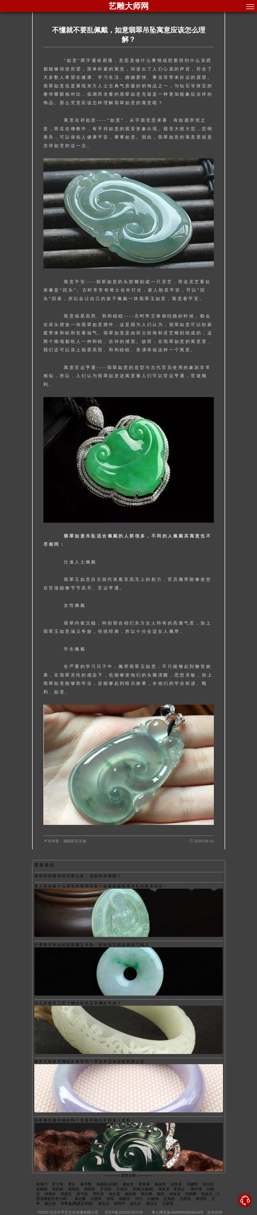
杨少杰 (50, 1203)
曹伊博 (196, 1189)
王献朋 (167, 1203)
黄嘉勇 (144, 1184)
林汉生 (208, 1184)
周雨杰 (73, 1189)
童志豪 (80, 1199)
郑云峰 (146, 1194)
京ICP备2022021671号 (124, 1212)
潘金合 (128, 1184)
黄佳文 (151, 1203)
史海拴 (169, 1199)
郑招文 (66, 1194)
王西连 (185, 1199)
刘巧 (139, 1199)
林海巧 (41, 1184)
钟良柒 (175, 1194)
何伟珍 (50, 1194)
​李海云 (179, 1189)
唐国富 (89, 1189)
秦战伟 (160, 1184)
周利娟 (57, 1189)
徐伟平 (119, 1203)
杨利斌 (130, 1194)
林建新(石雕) (107, 1184)
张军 (110, 1199)
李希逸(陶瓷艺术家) (77, 1203)
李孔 (72, 1184)
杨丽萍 (124, 1199)
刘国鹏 (190, 1194)
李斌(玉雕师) (143, 1189)
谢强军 (201, 1199)
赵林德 (41, 1189)
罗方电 (57, 1184)
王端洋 (122, 1189)
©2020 (43, 1212)
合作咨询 (214, 1212)
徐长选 (114, 1194)
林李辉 (86, 1184)
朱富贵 (164, 1189)
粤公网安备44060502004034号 (178, 1212)
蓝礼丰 (135, 1203)
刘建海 (153, 1199)
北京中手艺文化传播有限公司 (74, 1212)
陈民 (161, 1194)
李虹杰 (98, 1194)
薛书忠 (82, 1194)
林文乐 (103, 1203)
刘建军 (192, 1184)
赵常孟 (176, 1184)
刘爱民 (96, 1199)
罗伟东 (105, 1189)
